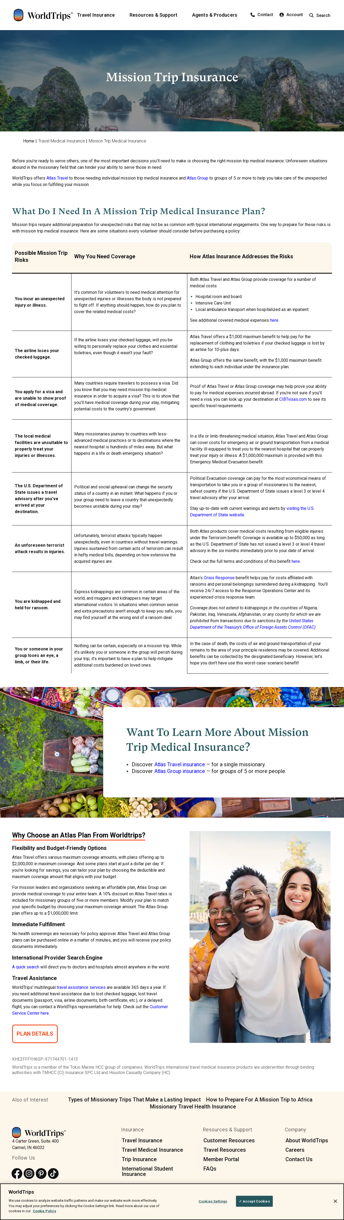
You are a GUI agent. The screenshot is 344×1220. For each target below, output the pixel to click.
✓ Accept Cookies (254, 1201)
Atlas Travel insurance (180, 764)
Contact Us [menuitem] (299, 1158)
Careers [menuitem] (294, 1149)
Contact (261, 14)
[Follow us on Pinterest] (41, 1173)
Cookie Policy (44, 1211)
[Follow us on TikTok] (53, 1173)
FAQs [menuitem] (209, 1168)
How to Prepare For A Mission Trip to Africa (259, 1099)
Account (291, 14)
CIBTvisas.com (293, 399)
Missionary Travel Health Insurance (193, 1106)
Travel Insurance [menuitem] (142, 1140)
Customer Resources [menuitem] (229, 1140)
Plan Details (35, 1033)
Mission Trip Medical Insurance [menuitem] (117, 141)
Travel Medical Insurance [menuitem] (61, 141)
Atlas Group (198, 178)
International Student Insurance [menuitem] (147, 1170)
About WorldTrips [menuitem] (306, 1140)
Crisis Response (219, 577)
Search (319, 15)
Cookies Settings (213, 1201)
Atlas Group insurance (180, 771)
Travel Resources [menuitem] (224, 1149)
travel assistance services (81, 987)
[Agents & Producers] (218, 15)
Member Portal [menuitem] (221, 1158)
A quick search (26, 966)
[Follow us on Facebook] (17, 1173)
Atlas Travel (57, 178)
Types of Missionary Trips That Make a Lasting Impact (134, 1099)
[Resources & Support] (157, 15)
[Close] (335, 1201)
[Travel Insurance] (99, 15)
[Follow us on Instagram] (29, 1173)
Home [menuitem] (28, 141)
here (274, 320)
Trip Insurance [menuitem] (139, 1158)
